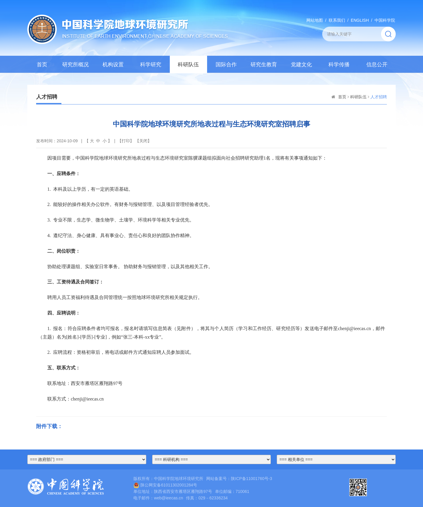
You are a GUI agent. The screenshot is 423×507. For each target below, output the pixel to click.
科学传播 (339, 64)
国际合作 (226, 64)
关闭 (143, 140)
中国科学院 (385, 20)
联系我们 (337, 20)
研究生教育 (264, 64)
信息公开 (376, 64)
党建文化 (301, 64)
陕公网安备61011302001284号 (165, 485)
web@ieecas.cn (168, 498)
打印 (126, 140)
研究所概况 (75, 64)
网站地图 (314, 20)
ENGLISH (360, 20)
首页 (42, 64)
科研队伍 (188, 64)
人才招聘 (378, 96)
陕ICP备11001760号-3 (251, 478)
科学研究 (150, 64)
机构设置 (113, 64)
